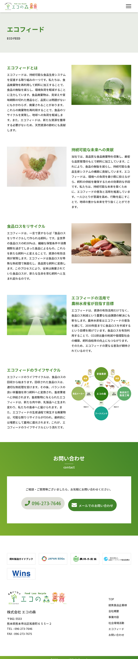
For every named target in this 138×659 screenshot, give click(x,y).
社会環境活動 (116, 619)
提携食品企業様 (117, 601)
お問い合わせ (116, 631)
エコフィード (116, 625)
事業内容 (113, 613)
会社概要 (113, 607)
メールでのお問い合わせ (98, 504)
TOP (111, 595)
